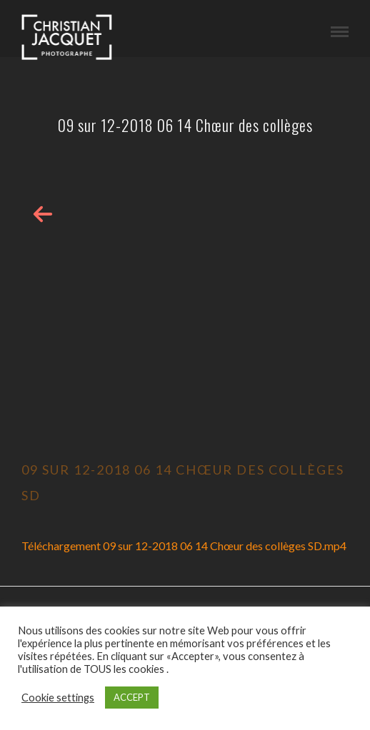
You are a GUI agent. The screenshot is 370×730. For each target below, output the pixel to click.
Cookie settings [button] (57, 697)
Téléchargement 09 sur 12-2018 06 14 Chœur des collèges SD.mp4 (183, 545)
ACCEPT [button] (132, 697)
